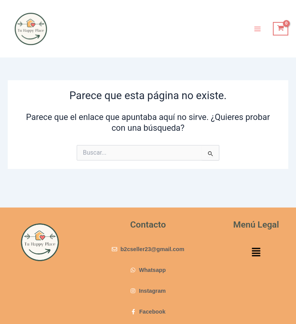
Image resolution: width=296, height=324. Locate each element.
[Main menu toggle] (257, 28)
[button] (256, 253)
